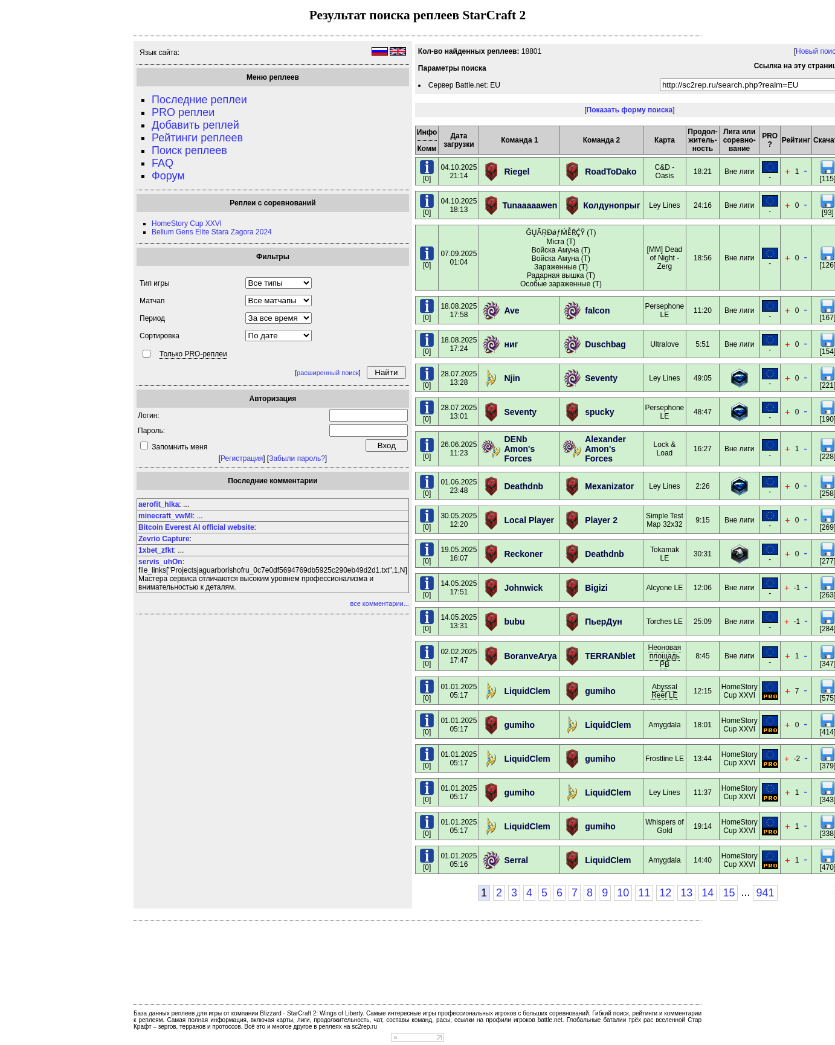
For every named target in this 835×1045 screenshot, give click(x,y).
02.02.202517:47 (458, 656)
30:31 (703, 554)
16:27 (703, 449)
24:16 (703, 205)
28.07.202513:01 (458, 412)
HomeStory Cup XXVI (187, 223)
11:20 (703, 310)
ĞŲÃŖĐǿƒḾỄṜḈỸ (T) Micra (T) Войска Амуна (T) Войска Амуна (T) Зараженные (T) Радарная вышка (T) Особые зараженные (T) (561, 258)
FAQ (162, 163)
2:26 (702, 486)
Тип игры (155, 283)
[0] (426, 175)
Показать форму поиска (630, 110)
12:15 (703, 691)
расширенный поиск (328, 372)
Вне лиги (739, 171)
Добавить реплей (195, 125)
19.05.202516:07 (458, 553)
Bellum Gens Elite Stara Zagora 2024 (212, 232)
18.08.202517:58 (458, 310)
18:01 (703, 725)
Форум (168, 176)
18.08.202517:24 (458, 344)
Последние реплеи (199, 100)
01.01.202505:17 (458, 691)
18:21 (703, 171)
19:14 (703, 826)
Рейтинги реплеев (197, 138)
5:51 (702, 344)
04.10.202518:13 (458, 205)
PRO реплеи (183, 112)
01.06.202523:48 (458, 486)
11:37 (703, 792)
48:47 (703, 412)
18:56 (703, 258)
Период (152, 318)
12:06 (703, 588)
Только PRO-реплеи (193, 354)
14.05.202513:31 (458, 621)
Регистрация (242, 458)
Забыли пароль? (297, 458)
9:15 (702, 520)
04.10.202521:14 (458, 171)
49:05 (703, 378)
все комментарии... (379, 603)
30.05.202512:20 (458, 520)
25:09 (703, 621)
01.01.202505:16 (458, 860)
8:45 (702, 656)
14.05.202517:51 (458, 587)
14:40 (703, 860)
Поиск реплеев (189, 150)
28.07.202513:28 (458, 378)
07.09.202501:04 (458, 257)
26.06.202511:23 (458, 448)
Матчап (152, 301)
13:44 (703, 758)
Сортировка (159, 336)
